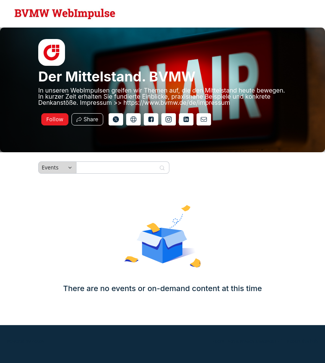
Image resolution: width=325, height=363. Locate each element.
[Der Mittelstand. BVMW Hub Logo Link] (65, 13)
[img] (51, 52)
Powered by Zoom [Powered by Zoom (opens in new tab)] (25, 341)
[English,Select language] (297, 13)
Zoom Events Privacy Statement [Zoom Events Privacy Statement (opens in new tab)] (244, 341)
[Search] (118, 167)
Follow (54, 119)
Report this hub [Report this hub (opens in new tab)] (299, 341)
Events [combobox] (50, 167)
